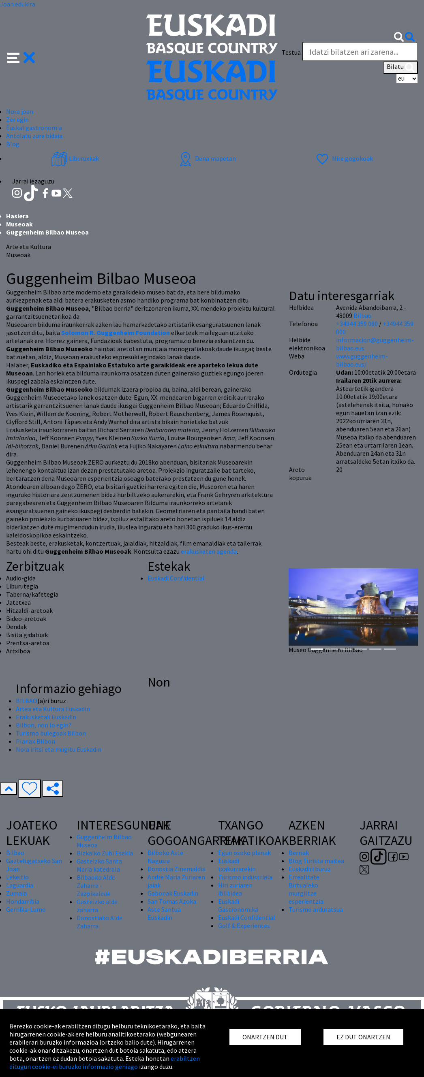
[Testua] (360, 51)
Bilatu (401, 67)
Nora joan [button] (19, 111)
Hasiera (17, 216)
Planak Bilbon (35, 741)
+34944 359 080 (357, 324)
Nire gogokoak (343, 158)
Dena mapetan (206, 158)
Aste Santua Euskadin (164, 913)
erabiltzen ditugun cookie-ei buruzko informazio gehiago (104, 1062)
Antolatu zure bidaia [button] (34, 136)
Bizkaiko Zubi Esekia (105, 853)
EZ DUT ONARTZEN (363, 1037)
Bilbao (362, 315)
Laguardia (19, 885)
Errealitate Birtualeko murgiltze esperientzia (306, 889)
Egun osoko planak (244, 853)
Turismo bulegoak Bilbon (51, 733)
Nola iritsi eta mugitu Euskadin (58, 749)
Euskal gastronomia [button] (34, 128)
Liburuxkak (75, 158)
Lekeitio (17, 877)
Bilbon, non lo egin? (43, 725)
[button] (21, 57)
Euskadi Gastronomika (238, 905)
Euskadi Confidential (176, 578)
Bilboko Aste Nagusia (165, 857)
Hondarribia (22, 901)
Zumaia (16, 893)
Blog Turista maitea (316, 861)
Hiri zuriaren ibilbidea (235, 889)
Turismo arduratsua (316, 909)
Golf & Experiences (244, 925)
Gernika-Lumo (26, 909)
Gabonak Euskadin (173, 893)
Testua (291, 52)
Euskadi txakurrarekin (237, 865)
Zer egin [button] (17, 119)
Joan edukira (17, 4)
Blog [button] (12, 144)
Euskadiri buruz (310, 869)
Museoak (19, 224)
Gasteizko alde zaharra (97, 906)
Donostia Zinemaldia (177, 869)
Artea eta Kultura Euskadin (53, 709)
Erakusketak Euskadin (46, 717)
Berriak (299, 853)
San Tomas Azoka (172, 901)
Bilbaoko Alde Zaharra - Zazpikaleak (96, 885)
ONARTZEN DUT (265, 1037)
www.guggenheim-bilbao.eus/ (362, 360)
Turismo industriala (245, 877)
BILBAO (26, 701)
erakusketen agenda (209, 551)
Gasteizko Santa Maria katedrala (99, 865)
